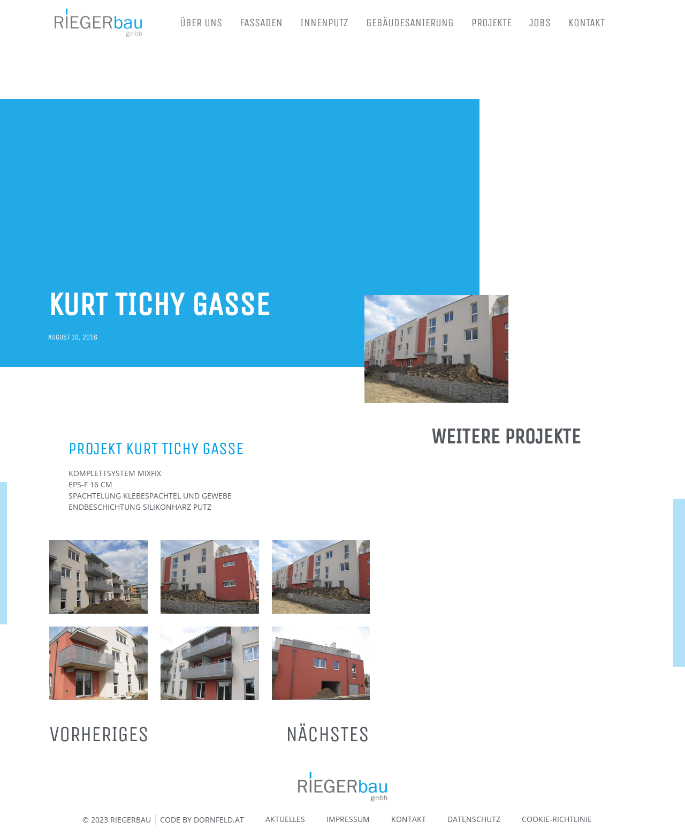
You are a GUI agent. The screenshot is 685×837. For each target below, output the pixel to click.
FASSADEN (261, 22)
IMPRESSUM (348, 819)
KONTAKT (586, 22)
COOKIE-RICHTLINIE (557, 819)
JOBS (540, 22)
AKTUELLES (285, 819)
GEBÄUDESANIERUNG (410, 22)
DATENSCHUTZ (473, 819)
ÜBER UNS (201, 22)
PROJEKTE (491, 22)
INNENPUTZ (324, 22)
